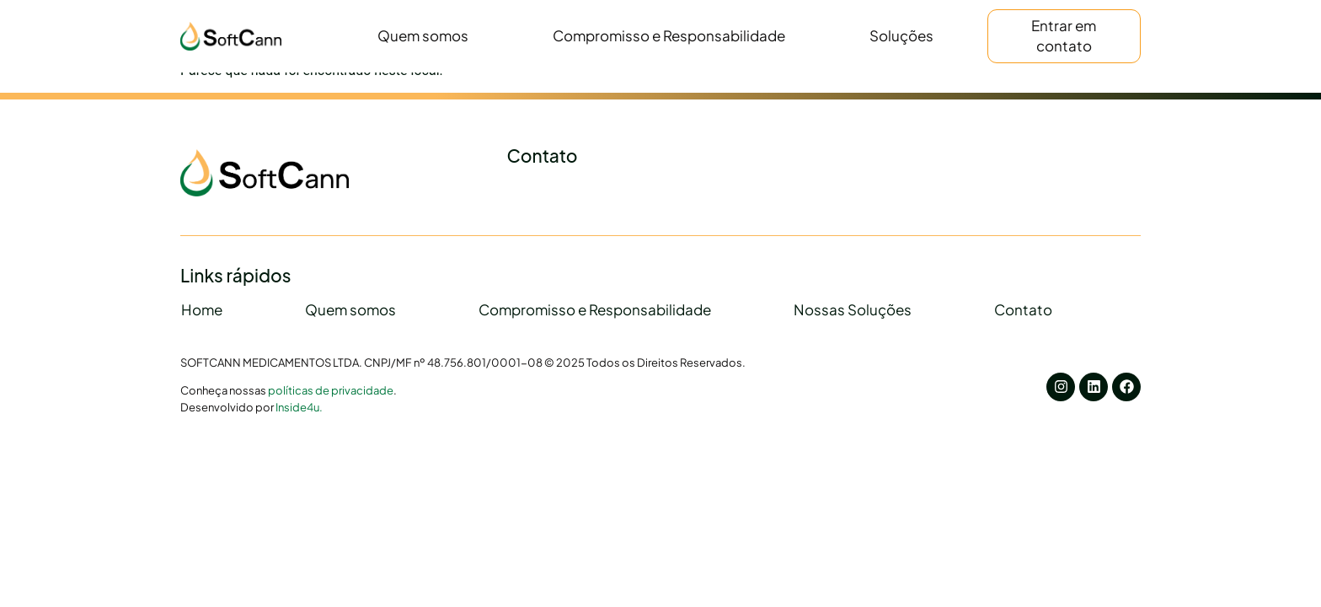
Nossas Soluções (853, 309)
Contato (1023, 309)
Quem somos (422, 35)
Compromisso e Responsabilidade (669, 35)
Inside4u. (299, 407)
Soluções (901, 35)
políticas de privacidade (330, 390)
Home (201, 309)
